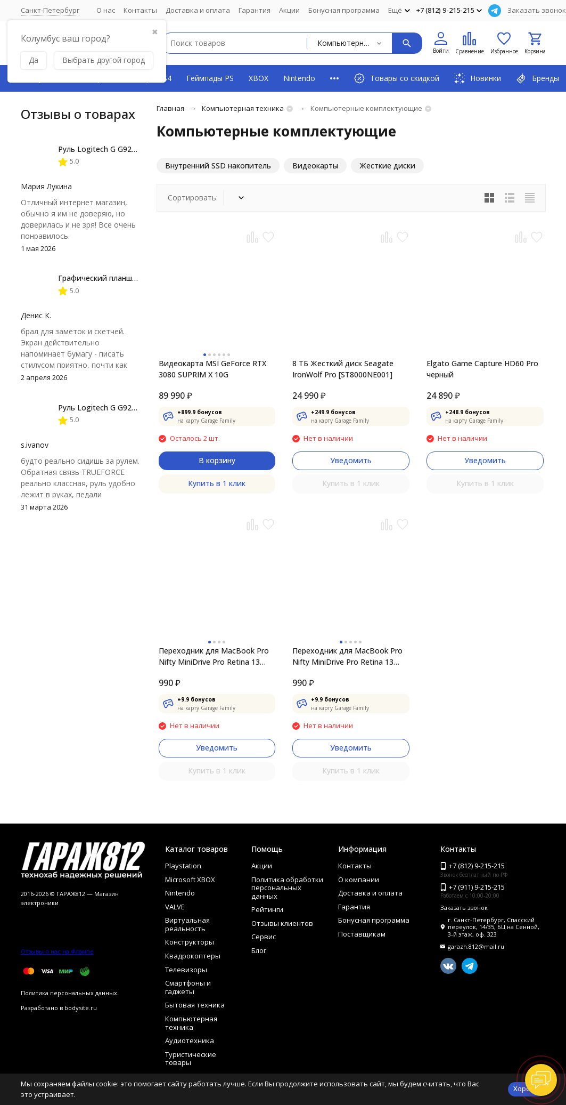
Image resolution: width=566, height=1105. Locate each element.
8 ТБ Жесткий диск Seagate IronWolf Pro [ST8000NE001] (342, 369)
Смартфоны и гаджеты (188, 987)
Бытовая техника (195, 1005)
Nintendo (299, 78)
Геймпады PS (210, 78)
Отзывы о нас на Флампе (57, 951)
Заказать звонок (536, 10)
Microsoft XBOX (190, 879)
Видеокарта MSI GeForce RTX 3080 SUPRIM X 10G (212, 369)
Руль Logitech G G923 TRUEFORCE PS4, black (138, 149)
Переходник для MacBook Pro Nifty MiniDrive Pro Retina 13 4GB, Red (214, 656)
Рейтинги (267, 909)
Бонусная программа (344, 10)
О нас (105, 10)
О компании (358, 879)
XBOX (258, 78)
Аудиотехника (189, 1040)
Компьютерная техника (243, 108)
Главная (170, 108)
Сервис (263, 936)
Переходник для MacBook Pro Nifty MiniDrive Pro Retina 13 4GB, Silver (347, 656)
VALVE (175, 907)
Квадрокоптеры (192, 956)
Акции (289, 10)
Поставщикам (361, 934)
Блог (258, 950)
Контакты (140, 10)
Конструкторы (189, 942)
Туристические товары (190, 1059)
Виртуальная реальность (187, 924)
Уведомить (351, 460)
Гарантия (254, 10)
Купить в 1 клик (216, 483)
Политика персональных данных (69, 993)
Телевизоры (186, 969)
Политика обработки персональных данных (287, 888)
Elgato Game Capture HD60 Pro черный (482, 369)
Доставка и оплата (198, 10)
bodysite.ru (80, 1008)
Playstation (183, 865)
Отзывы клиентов (282, 923)
